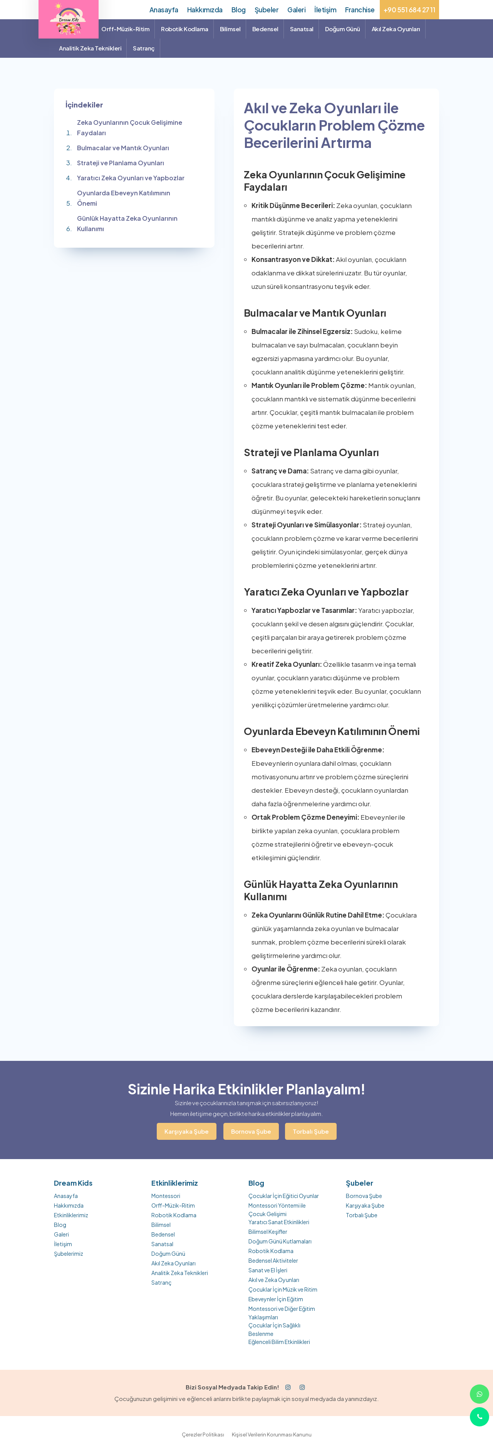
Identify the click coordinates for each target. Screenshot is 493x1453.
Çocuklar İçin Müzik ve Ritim (282, 1289)
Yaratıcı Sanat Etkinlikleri (278, 1221)
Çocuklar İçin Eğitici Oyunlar (283, 1195)
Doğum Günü (168, 1253)
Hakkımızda (69, 1205)
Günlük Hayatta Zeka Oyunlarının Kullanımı (127, 223)
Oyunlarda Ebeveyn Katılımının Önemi (123, 198)
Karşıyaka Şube (186, 1131)
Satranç (161, 1282)
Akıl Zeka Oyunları (173, 1263)
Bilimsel (161, 1224)
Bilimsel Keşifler (267, 1231)
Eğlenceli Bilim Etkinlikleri (279, 1341)
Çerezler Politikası (203, 1434)
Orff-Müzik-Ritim (173, 1205)
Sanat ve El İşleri (267, 1270)
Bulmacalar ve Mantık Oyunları (123, 148)
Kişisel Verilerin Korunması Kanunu (272, 1434)
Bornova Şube (251, 1131)
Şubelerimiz (68, 1253)
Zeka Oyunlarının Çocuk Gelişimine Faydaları (129, 127)
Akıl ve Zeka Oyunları (273, 1279)
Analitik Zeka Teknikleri (179, 1272)
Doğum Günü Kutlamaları (280, 1241)
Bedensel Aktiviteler (273, 1260)
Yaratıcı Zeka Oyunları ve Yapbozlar (130, 178)
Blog (60, 1224)
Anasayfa (66, 1195)
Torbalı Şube (311, 1131)
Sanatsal (162, 1243)
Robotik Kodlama (173, 1214)
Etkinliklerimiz (71, 1214)
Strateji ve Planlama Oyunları (120, 163)
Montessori (165, 1195)
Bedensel (163, 1234)
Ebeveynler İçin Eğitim (275, 1298)
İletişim (63, 1243)
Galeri (61, 1234)
